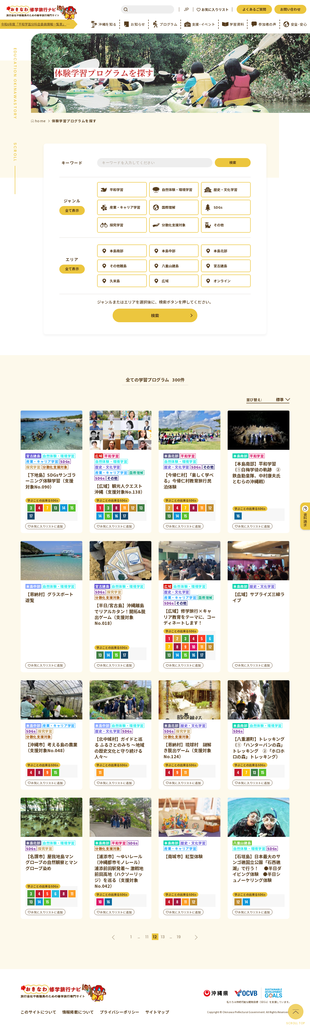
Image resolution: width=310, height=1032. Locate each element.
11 (146, 937)
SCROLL (15, 152)
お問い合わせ (290, 9)
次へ (195, 936)
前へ (114, 936)
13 (163, 937)
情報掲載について (78, 1012)
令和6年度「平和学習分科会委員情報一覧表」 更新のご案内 (37, 24)
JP (186, 9)
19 (179, 937)
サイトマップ (157, 1012)
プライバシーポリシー (120, 1012)
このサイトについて (38, 1012)
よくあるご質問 (254, 9)
